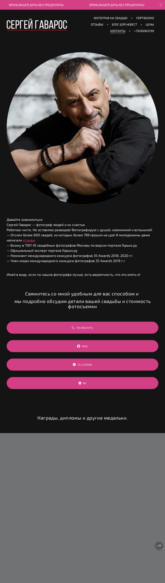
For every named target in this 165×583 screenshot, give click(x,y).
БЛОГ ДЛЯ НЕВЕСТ (124, 24)
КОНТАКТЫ (117, 31)
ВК (83, 387)
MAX (82, 350)
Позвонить (82, 332)
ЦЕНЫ (150, 24)
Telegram (82, 369)
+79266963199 (144, 31)
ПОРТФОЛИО (145, 18)
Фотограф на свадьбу (111, 18)
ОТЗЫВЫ (97, 24)
